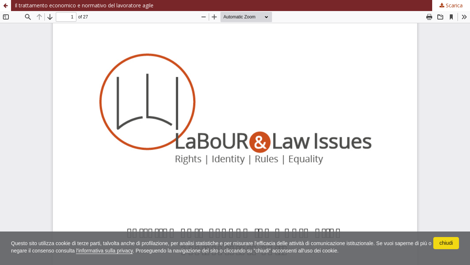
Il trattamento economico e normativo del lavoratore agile (84, 5)
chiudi (446, 243)
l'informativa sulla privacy (104, 251)
